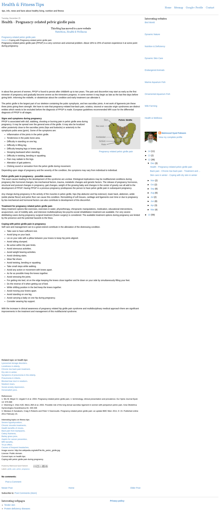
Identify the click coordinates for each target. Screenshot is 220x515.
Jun (153, 201)
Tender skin (9, 505)
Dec (153, 163)
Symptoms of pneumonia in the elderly (18, 375)
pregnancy (26, 469)
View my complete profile (170, 137)
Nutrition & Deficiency (155, 46)
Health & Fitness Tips (23, 5)
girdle (9, 469)
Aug (153, 193)
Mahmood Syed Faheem (174, 133)
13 (149, 155)
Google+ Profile (194, 7)
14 (149, 151)
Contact (210, 7)
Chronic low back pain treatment (16, 369)
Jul (152, 197)
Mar (153, 209)
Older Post (135, 488)
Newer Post (7, 488)
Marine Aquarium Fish (155, 82)
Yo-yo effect (7, 445)
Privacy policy (117, 501)
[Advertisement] (71, 69)
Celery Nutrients (9, 433)
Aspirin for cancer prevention (14, 439)
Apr (153, 205)
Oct (153, 184)
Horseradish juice (9, 390)
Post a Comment (13, 482)
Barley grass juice (9, 436)
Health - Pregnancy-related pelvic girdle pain (171, 167)
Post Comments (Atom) (26, 493)
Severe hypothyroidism (12, 422)
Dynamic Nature (152, 34)
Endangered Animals (154, 70)
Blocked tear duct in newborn (14, 381)
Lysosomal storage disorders (14, 363)
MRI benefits (7, 442)
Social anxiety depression (13, 387)
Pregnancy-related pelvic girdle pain (19, 37)
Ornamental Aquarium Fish (157, 94)
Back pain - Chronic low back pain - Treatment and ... (175, 171)
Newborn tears (8, 384)
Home (168, 7)
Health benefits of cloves (12, 428)
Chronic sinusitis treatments (14, 425)
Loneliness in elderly (10, 366)
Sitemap (178, 7)
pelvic (18, 469)
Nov (153, 180)
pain (14, 469)
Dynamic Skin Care (154, 58)
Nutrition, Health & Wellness (71, 32)
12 (149, 159)
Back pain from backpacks (13, 431)
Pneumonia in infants (11, 378)
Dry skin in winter (9, 372)
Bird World (150, 22)
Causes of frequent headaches (15, 447)
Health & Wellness (153, 118)
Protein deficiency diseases (17, 508)
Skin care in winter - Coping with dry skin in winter (173, 175)
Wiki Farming (151, 106)
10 (149, 215)
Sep (153, 188)
